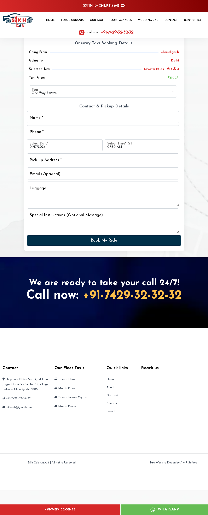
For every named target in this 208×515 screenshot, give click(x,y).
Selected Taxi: (39, 69)
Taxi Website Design (163, 462)
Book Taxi (193, 20)
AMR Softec (188, 462)
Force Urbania (72, 20)
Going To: (36, 60)
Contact (171, 20)
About (110, 387)
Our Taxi (96, 20)
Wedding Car (148, 20)
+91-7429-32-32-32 (60, 509)
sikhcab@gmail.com (19, 407)
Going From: (38, 52)
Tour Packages (120, 20)
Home (50, 20)
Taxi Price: (37, 77)
